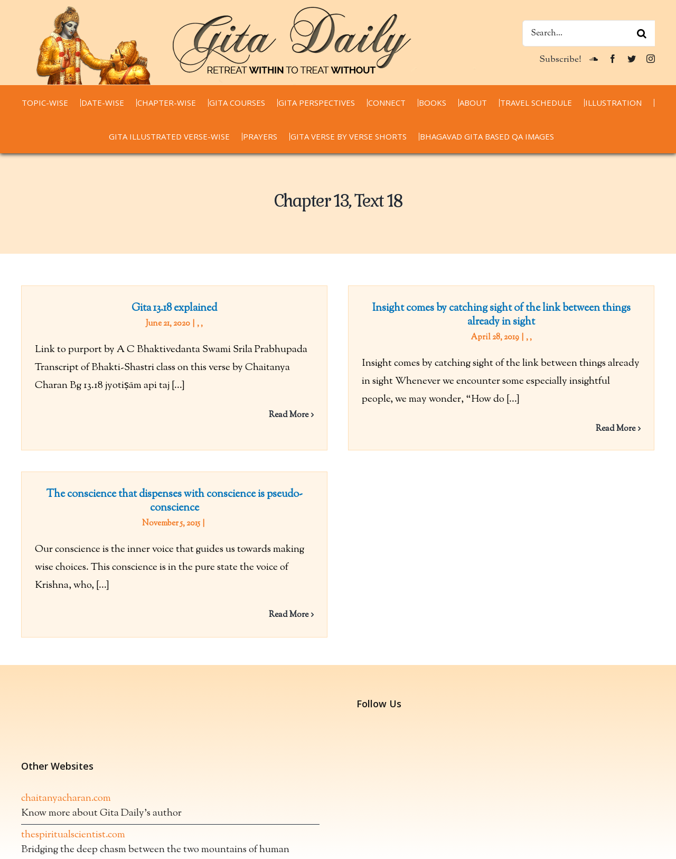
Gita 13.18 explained (174, 308)
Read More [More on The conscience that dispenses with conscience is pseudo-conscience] (306, 608)
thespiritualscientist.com (73, 796)
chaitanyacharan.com (66, 760)
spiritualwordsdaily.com (71, 847)
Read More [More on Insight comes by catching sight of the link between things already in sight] (612, 429)
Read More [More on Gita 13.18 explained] (288, 415)
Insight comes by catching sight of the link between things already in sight (497, 315)
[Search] (641, 33)
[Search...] (588, 33)
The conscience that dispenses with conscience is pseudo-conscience (191, 494)
